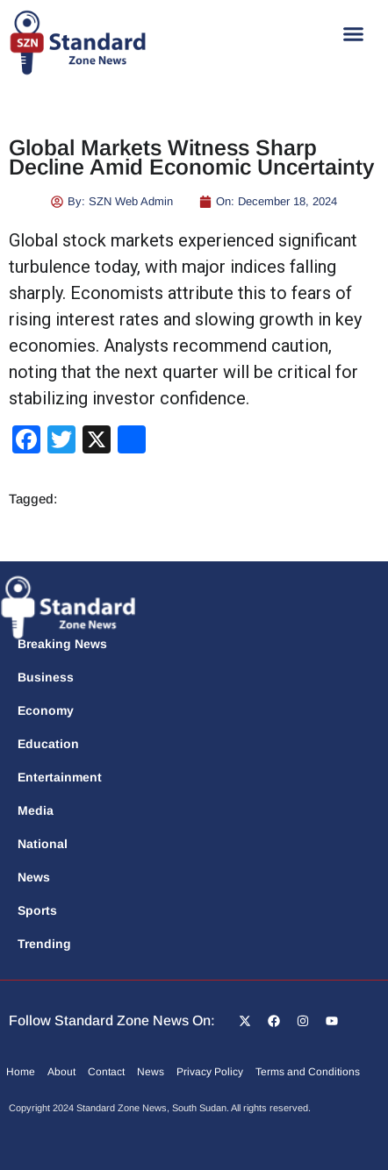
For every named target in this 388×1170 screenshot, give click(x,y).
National (43, 844)
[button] (353, 34)
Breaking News (62, 644)
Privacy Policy (209, 1072)
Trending (44, 944)
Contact (106, 1072)
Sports (37, 910)
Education (48, 744)
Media (36, 810)
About (61, 1072)
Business (46, 677)
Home (20, 1072)
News (34, 877)
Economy (46, 710)
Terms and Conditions (307, 1072)
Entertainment (60, 777)
